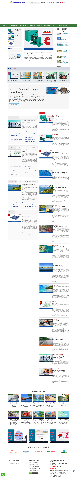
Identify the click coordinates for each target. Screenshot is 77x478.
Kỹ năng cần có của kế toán (30, 141)
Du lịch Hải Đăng (24, 25)
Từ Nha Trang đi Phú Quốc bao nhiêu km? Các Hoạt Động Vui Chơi (50, 421)
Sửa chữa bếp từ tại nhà (64, 34)
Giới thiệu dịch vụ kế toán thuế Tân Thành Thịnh (51, 82)
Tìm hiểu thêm (13, 104)
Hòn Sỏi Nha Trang (57, 339)
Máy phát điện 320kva (58, 136)
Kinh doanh (39, 25)
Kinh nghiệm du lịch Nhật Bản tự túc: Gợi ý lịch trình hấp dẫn (26, 404)
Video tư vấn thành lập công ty (64, 81)
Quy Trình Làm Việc (33, 462)
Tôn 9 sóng (13, 236)
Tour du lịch (29, 181)
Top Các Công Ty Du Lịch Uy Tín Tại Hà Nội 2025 (63, 404)
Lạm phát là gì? (14, 174)
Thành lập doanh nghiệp (57, 354)
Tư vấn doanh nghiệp (14, 25)
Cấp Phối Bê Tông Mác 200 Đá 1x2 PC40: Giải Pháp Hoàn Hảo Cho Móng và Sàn (14, 422)
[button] (68, 77)
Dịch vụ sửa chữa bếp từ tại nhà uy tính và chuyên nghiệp (14, 404)
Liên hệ (60, 25)
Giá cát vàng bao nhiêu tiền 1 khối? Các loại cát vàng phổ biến (51, 404)
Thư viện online (47, 25)
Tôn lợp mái (32, 25)
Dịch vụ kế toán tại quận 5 (30, 133)
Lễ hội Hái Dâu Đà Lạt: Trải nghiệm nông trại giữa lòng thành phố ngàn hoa (26, 422)
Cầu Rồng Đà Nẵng (14, 206)
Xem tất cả (34, 117)
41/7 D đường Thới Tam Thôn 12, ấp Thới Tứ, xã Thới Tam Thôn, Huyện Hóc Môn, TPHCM (59, 474)
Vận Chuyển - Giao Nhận (34, 468)
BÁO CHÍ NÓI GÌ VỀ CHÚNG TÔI (39, 447)
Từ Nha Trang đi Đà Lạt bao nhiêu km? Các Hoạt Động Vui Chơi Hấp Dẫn (38, 421)
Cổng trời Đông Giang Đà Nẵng (17, 202)
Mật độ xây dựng (28, 166)
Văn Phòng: (58, 476)
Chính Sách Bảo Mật (33, 470)
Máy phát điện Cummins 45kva (59, 117)
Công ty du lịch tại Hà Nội (64, 57)
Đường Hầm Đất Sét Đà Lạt (16, 204)
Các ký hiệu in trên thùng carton (26, 81)
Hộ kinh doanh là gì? (13, 80)
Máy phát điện (55, 115)
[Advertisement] (38, 14)
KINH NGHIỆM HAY (62, 30)
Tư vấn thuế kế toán (27, 117)
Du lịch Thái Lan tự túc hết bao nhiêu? (64, 46)
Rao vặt (55, 25)
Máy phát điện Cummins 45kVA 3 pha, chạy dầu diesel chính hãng (38, 53)
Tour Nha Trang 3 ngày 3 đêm (30, 206)
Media (9, 69)
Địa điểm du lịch (23, 181)
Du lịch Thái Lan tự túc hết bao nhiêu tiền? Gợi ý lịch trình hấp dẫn (38, 404)
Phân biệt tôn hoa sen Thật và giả (38, 81)
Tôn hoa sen (13, 234)
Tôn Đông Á (27, 236)
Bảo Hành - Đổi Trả (33, 464)
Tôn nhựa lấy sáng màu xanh (30, 234)
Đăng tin (65, 25)
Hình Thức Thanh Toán (34, 466)
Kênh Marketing (14, 463)
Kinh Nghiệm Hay (39, 391)
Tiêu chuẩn (23, 147)
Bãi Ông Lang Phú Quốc (29, 204)
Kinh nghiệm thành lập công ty (30, 139)
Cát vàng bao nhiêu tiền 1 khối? (64, 52)
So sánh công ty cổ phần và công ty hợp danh (60, 356)
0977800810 (44, 2)
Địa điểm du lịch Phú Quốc (30, 202)
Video (14, 68)
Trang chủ (5, 25)
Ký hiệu (19, 147)
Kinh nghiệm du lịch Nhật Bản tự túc (64, 39)
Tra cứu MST (28, 147)
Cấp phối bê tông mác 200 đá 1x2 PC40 (64, 62)
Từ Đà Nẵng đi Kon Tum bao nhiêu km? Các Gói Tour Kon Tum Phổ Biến (63, 421)
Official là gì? (27, 168)
